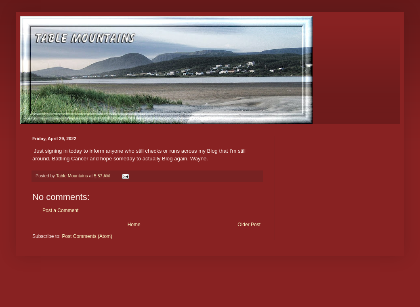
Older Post (248, 224)
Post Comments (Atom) (87, 236)
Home (134, 224)
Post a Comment (60, 210)
